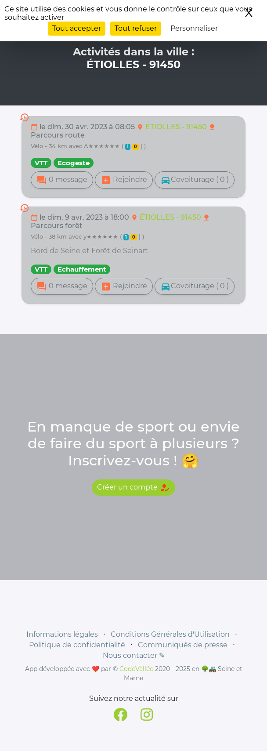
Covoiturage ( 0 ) (194, 180)
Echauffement (82, 269)
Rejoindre (124, 180)
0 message (61, 180)
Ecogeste (74, 163)
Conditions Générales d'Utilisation (170, 634)
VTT (41, 163)
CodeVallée (136, 669)
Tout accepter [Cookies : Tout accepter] (76, 28)
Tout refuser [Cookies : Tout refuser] (136, 28)
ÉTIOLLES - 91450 (177, 127)
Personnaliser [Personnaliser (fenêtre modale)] (194, 28)
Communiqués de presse (182, 645)
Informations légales (62, 634)
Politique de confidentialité (77, 645)
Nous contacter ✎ (134, 655)
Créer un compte (133, 488)
